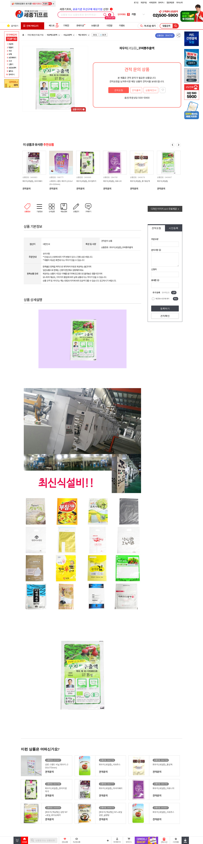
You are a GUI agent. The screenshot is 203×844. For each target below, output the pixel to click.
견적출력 (136, 90)
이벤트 (122, 25)
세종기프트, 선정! (86, 9)
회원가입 (144, 2)
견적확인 (165, 316)
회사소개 (179, 2)
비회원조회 (152, 2)
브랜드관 (95, 25)
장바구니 (161, 2)
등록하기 (165, 308)
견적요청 (118, 90)
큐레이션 (80, 25)
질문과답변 (170, 2)
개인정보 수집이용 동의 (162, 299)
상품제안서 (150, 90)
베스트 (54, 25)
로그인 (136, 2)
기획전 (66, 25)
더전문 (109, 25)
